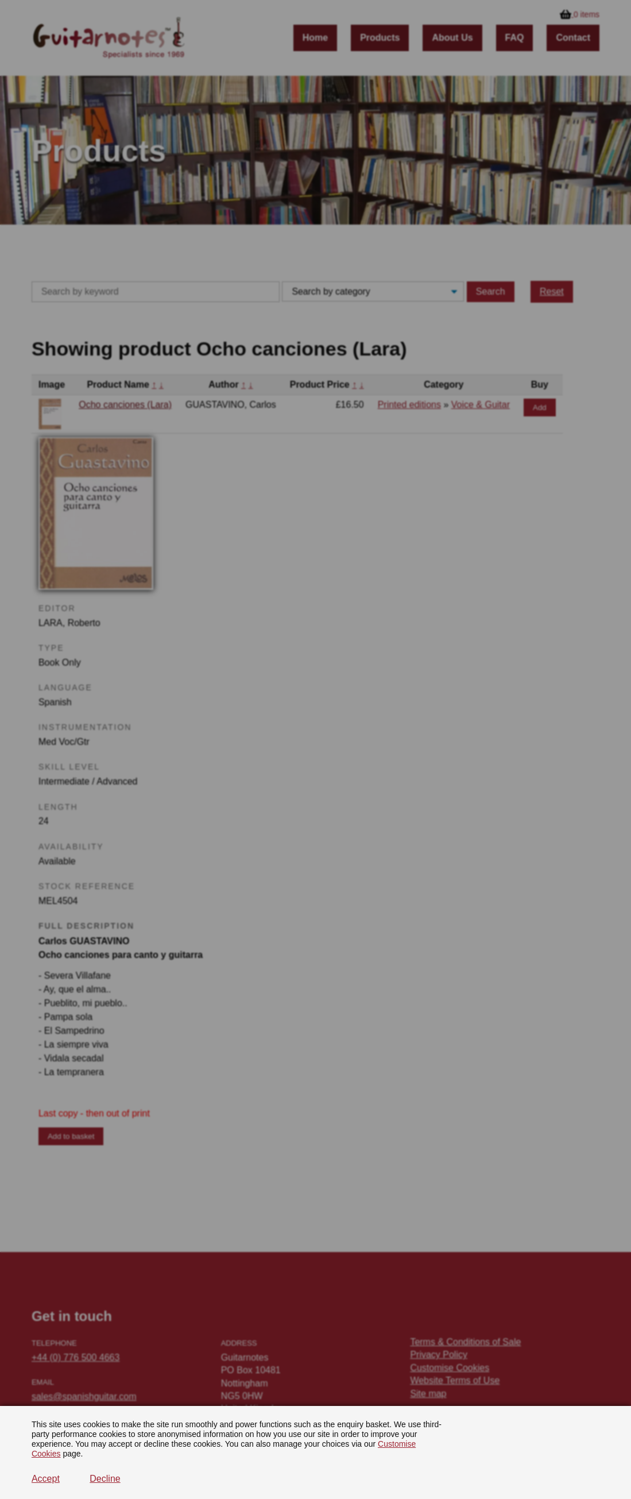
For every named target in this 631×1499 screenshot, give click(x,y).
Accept (46, 1478)
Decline (105, 1478)
